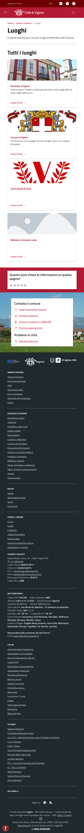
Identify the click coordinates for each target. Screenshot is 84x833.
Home (10, 23)
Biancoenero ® (24, 825)
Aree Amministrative (17, 381)
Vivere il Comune (23, 23)
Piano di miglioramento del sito (21, 658)
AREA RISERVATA (40, 828)
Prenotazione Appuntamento (20, 666)
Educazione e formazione (19, 448)
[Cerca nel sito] (73, 12)
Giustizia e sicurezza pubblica (20, 452)
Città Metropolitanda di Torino (21, 733)
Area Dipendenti (15, 780)
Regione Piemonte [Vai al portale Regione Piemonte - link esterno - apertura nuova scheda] (15, 3)
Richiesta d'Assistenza (17, 675)
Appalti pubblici (14, 430)
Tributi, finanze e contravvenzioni (22, 469)
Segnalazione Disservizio (18, 670)
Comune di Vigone (19, 137)
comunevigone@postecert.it (25, 571)
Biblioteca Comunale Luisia (24, 240)
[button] (5, 828)
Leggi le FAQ (13, 662)
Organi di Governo (15, 377)
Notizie (11, 493)
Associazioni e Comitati (18, 547)
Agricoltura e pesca (16, 418)
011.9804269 (17, 561)
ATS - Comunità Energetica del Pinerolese (26, 763)
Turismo (11, 473)
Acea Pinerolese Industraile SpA (22, 750)
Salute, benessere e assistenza (21, 465)
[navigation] (5, 12)
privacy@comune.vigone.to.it (26, 636)
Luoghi (10, 526)
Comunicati (12, 506)
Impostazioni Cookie (16, 696)
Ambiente (12, 422)
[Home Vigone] (29, 12)
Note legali (12, 692)
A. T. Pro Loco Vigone (17, 767)
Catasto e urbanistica (17, 439)
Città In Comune (64, 815)
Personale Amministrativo (19, 398)
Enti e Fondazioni (15, 394)
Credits (11, 700)
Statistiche (12, 709)
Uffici (10, 385)
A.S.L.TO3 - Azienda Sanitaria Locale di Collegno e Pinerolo (33, 737)
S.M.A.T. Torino (14, 746)
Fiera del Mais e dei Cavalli (19, 754)
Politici (10, 402)
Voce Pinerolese (14, 771)
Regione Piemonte (16, 729)
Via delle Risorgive (16, 758)
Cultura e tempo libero (17, 443)
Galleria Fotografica (16, 534)
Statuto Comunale (16, 683)
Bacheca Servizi (14, 679)
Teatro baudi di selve (16, 497)
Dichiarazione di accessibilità (20, 653)
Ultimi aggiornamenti (17, 705)
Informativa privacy (16, 687)
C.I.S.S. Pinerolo (14, 741)
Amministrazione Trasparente (20, 649)
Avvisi (10, 502)
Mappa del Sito (14, 713)
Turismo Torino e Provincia (19, 776)
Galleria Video (14, 538)
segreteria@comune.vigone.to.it (27, 574)
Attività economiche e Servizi (20, 543)
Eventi (10, 521)
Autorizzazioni (14, 435)
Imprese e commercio (17, 456)
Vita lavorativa (14, 477)
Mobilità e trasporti (16, 460)
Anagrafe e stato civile (17, 426)
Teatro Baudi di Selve (21, 188)
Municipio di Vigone (20, 86)
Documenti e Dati (15, 389)
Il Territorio (12, 530)
